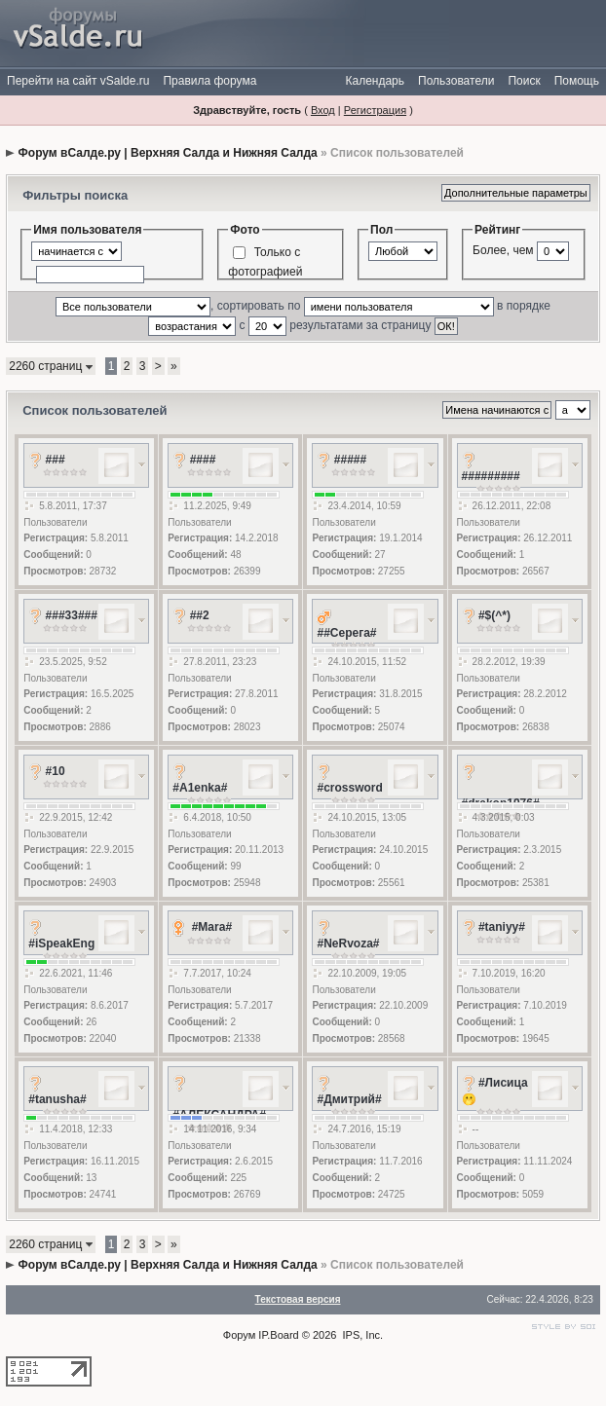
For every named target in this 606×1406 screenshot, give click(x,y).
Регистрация (375, 110)
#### (203, 459)
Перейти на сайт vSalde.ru (78, 81)
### (55, 459)
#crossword (349, 788)
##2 (199, 615)
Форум (239, 1335)
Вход (323, 110)
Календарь (374, 81)
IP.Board (278, 1335)
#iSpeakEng (61, 943)
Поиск (524, 81)
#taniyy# (501, 927)
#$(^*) (494, 615)
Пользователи (456, 81)
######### (491, 476)
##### (350, 459)
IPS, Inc (362, 1335)
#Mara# (212, 927)
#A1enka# (199, 788)
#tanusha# (57, 1099)
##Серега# (346, 633)
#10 (55, 771)
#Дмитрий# (349, 1099)
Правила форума (209, 81)
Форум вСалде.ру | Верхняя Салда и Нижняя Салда (168, 153)
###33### (71, 615)
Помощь (576, 81)
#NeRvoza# (348, 943)
